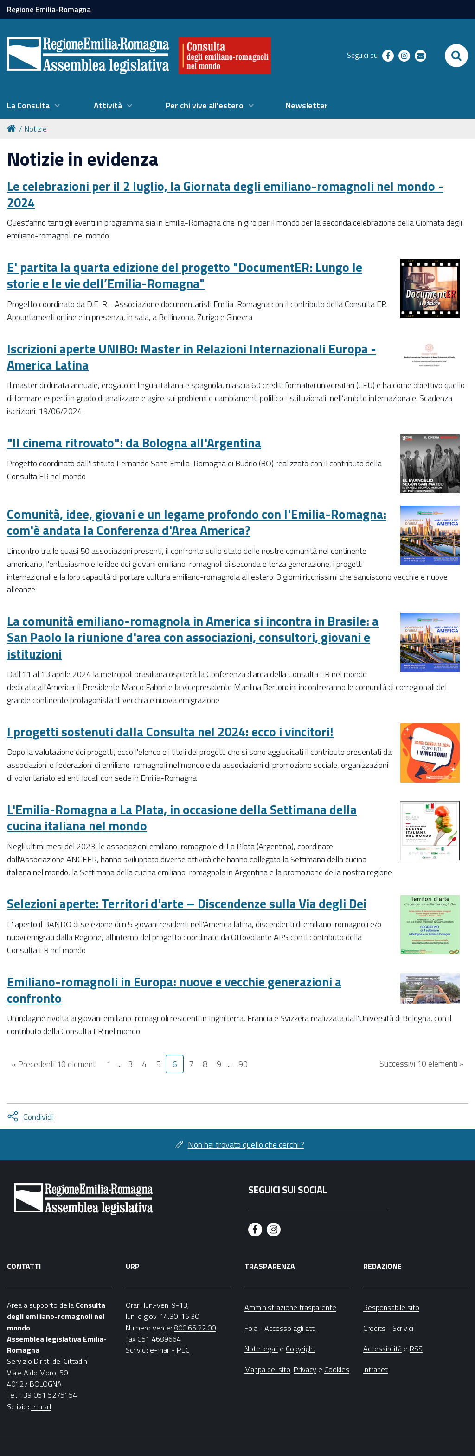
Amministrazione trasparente (290, 1307)
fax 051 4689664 (153, 1338)
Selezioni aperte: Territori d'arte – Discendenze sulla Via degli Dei (186, 903)
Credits (374, 1328)
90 (243, 1064)
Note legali (261, 1348)
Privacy (305, 1369)
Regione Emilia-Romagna (49, 9)
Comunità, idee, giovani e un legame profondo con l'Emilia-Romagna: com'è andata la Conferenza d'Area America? (196, 522)
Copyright (300, 1348)
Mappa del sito (267, 1369)
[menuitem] (33, 105)
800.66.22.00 (195, 1327)
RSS (416, 1348)
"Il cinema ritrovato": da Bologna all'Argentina (134, 442)
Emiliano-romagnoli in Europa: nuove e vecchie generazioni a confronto (174, 989)
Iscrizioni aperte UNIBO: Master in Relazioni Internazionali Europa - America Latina (191, 356)
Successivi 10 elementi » (421, 1063)
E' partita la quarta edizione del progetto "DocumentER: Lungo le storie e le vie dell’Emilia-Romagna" (184, 275)
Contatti (24, 1266)
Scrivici (402, 1328)
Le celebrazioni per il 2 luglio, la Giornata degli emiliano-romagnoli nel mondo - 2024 (225, 194)
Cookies (336, 1369)
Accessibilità (382, 1348)
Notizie (36, 128)
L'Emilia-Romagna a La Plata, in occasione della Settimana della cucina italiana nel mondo (182, 817)
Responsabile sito (391, 1307)
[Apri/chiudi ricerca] (456, 55)
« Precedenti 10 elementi (54, 1064)
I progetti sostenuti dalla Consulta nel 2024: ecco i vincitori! (170, 731)
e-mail (41, 1406)
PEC (183, 1350)
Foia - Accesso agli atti (280, 1328)
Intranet (375, 1369)
